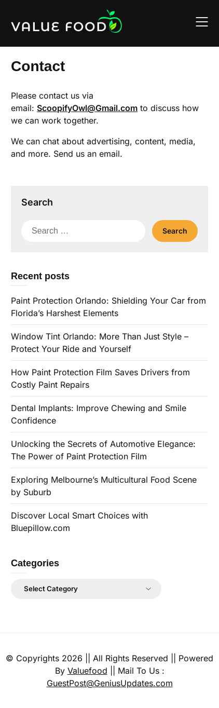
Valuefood (87, 670)
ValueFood (158, 23)
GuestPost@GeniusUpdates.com (110, 683)
